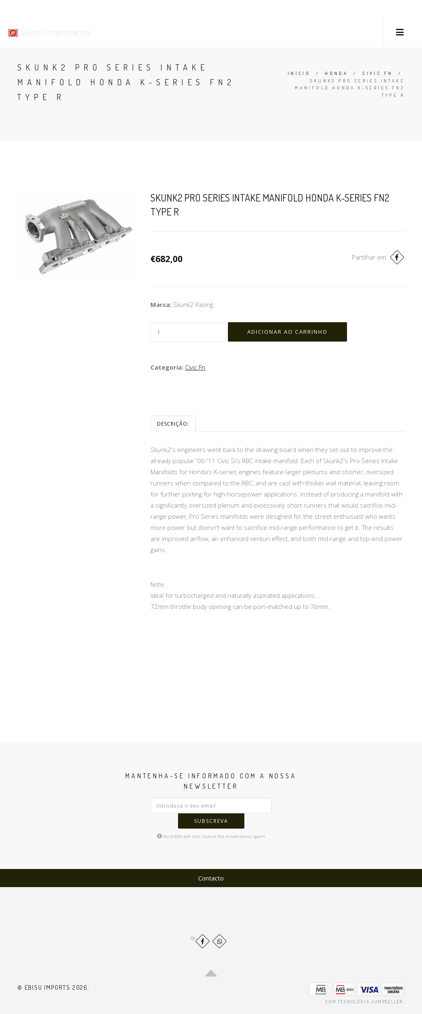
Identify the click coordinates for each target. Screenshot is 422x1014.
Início (299, 73)
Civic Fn (377, 73)
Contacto (211, 878)
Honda (336, 73)
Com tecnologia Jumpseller (364, 1002)
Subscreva (211, 820)
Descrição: (173, 423)
